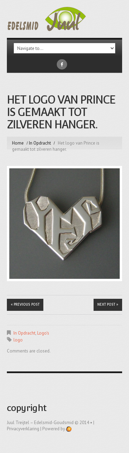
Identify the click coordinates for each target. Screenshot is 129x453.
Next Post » (107, 304)
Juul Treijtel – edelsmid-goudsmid (40, 422)
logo (18, 340)
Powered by (57, 429)
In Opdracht (40, 143)
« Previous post (25, 304)
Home (18, 143)
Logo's (43, 333)
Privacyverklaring (23, 429)
